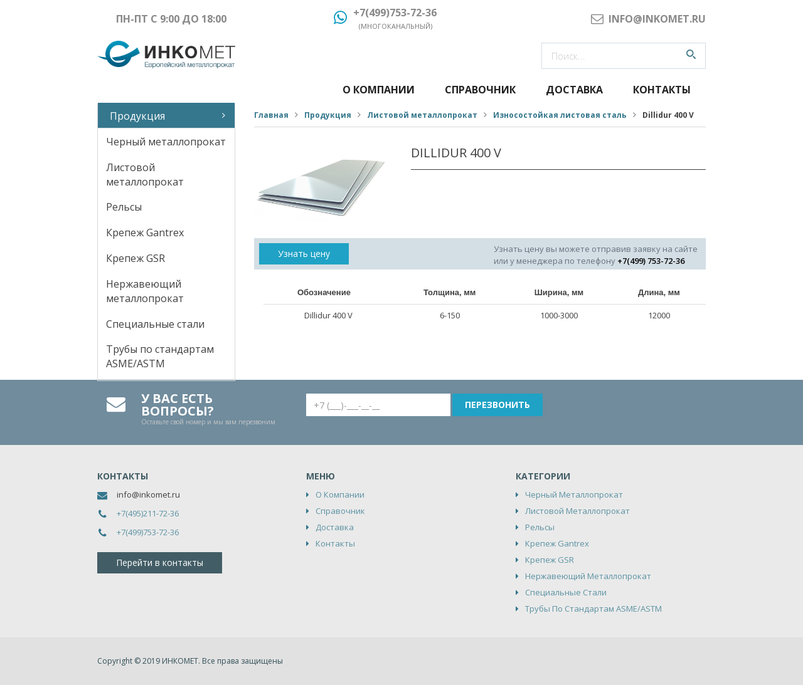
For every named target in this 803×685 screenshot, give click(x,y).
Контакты (662, 90)
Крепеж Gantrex (145, 232)
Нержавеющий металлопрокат (145, 291)
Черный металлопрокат (166, 142)
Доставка (574, 90)
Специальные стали (155, 324)
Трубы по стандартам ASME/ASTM (160, 356)
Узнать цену (304, 253)
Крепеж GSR (135, 258)
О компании (379, 90)
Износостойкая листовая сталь (560, 115)
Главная (271, 115)
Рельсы (124, 207)
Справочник (480, 90)
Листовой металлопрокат (145, 174)
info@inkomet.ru (148, 494)
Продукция (137, 116)
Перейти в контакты (159, 562)
